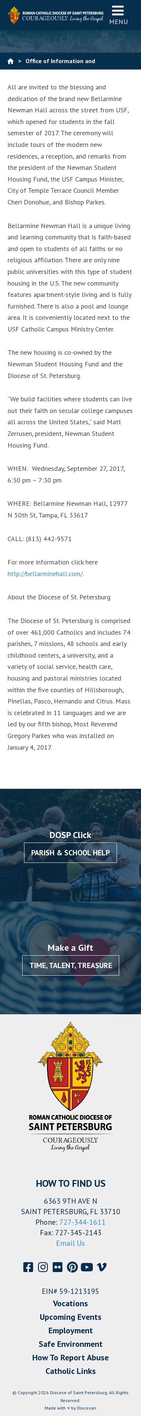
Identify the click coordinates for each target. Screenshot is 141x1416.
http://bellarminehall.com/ (45, 573)
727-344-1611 (82, 1222)
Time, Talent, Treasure (70, 965)
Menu (118, 15)
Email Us (70, 1243)
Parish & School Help (70, 853)
